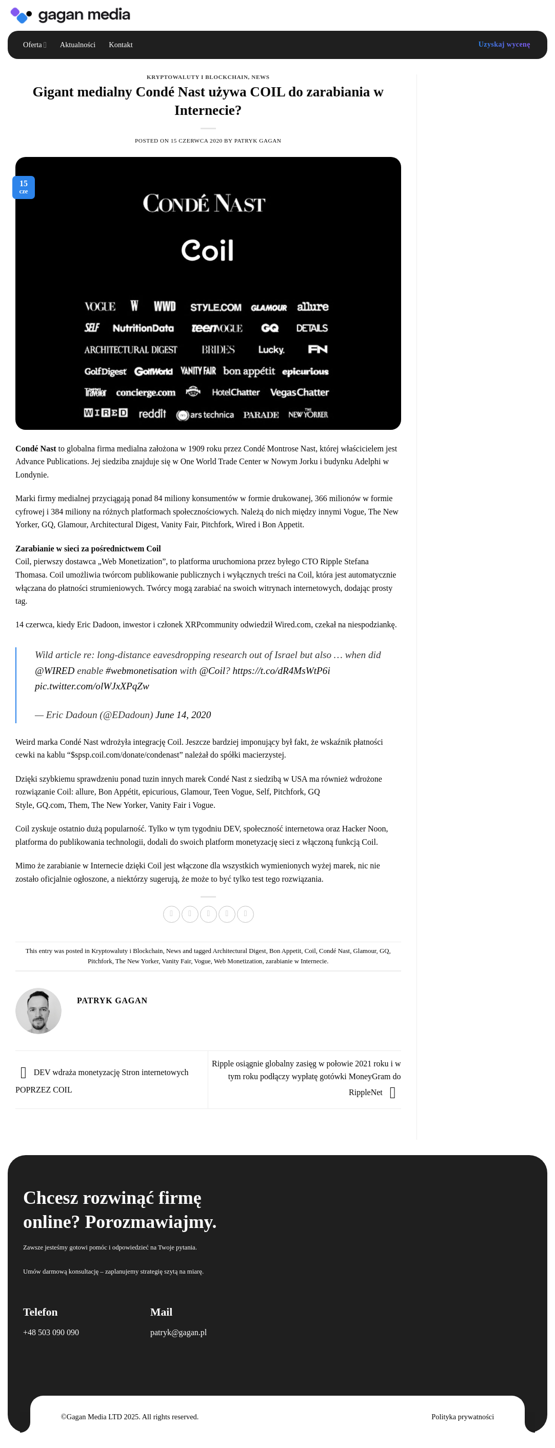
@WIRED (54, 670)
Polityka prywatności (462, 1417)
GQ (384, 951)
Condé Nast (334, 951)
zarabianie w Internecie (296, 961)
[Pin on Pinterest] (227, 914)
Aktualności (78, 45)
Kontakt (120, 45)
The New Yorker (118, 805)
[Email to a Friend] (208, 914)
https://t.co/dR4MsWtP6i (281, 670)
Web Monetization (238, 961)
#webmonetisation (141, 670)
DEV (232, 828)
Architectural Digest (239, 951)
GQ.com (50, 805)
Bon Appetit (285, 951)
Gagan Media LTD (94, 1417)
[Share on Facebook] (171, 914)
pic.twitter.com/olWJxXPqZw (92, 686)
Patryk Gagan (258, 140)
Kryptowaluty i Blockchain (197, 77)
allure (84, 791)
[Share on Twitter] (190, 914)
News (260, 77)
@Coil (212, 670)
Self (262, 791)
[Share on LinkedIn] (245, 914)
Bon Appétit (118, 791)
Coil (22, 561)
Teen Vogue (232, 791)
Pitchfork (288, 791)
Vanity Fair (168, 805)
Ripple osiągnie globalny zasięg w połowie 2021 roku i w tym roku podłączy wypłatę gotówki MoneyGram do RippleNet (306, 1078)
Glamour (195, 791)
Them (77, 805)
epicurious (160, 791)
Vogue (202, 805)
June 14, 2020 (183, 714)
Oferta (35, 45)
